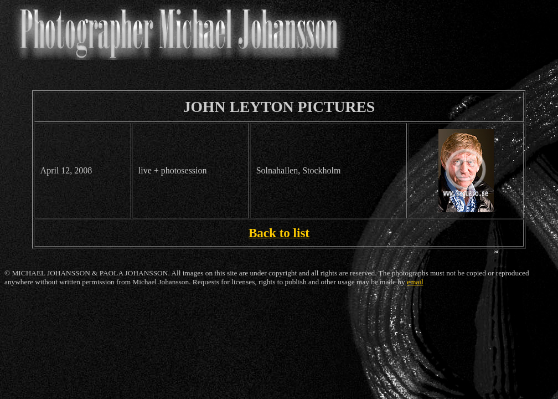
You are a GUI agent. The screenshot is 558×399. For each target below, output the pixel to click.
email (415, 282)
